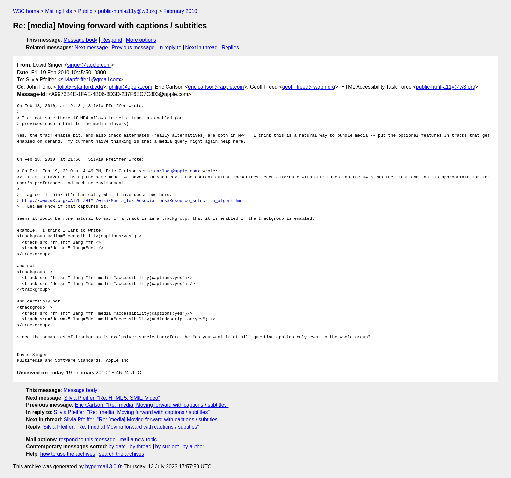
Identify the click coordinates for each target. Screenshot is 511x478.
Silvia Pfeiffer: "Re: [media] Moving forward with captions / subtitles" (132, 412)
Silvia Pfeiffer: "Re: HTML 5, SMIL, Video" (112, 398)
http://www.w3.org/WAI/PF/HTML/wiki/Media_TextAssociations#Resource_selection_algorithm (131, 201)
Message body (80, 40)
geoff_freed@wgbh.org (308, 87)
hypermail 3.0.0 (103, 466)
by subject (167, 446)
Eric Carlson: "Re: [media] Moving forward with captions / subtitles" (151, 405)
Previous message (133, 47)
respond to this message (87, 439)
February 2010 (180, 11)
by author (193, 446)
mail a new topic (138, 439)
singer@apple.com (89, 65)
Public (85, 11)
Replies (230, 47)
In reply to (169, 47)
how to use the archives (67, 454)
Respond (111, 40)
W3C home (26, 11)
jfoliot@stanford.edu (79, 87)
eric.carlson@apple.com (216, 87)
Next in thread (201, 47)
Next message (91, 47)
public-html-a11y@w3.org (127, 11)
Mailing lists (58, 11)
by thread (141, 446)
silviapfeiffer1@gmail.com (90, 79)
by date (117, 446)
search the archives (121, 454)
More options (141, 40)
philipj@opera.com (130, 87)
